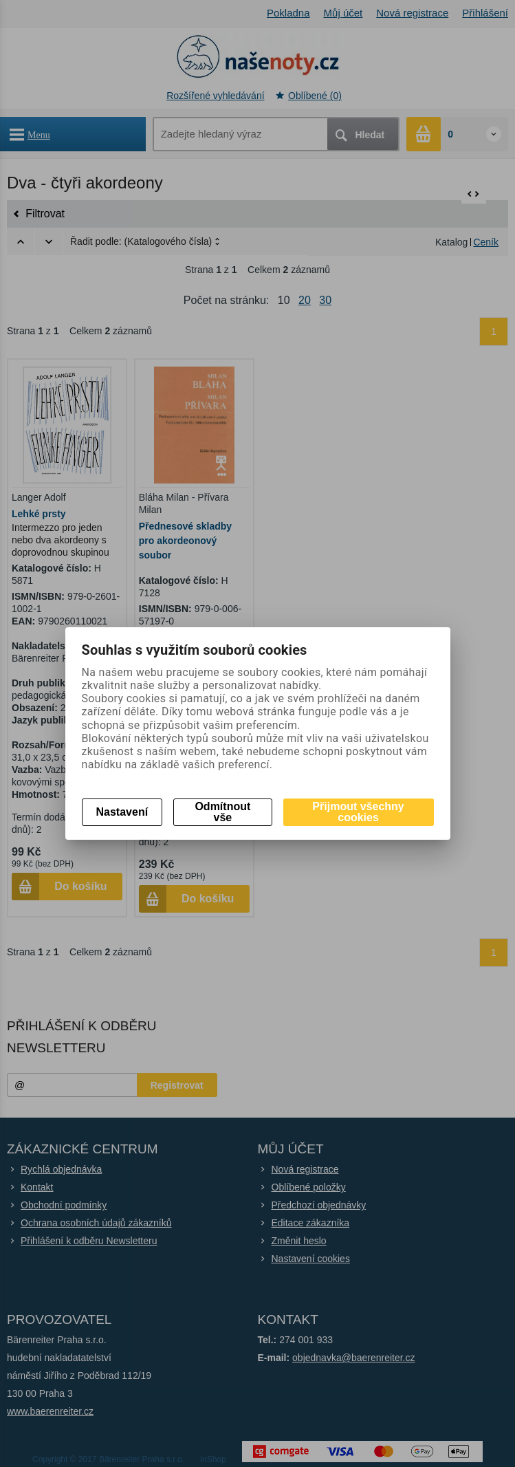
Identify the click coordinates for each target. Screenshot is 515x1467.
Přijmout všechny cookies (358, 812)
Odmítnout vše (222, 812)
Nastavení (122, 812)
